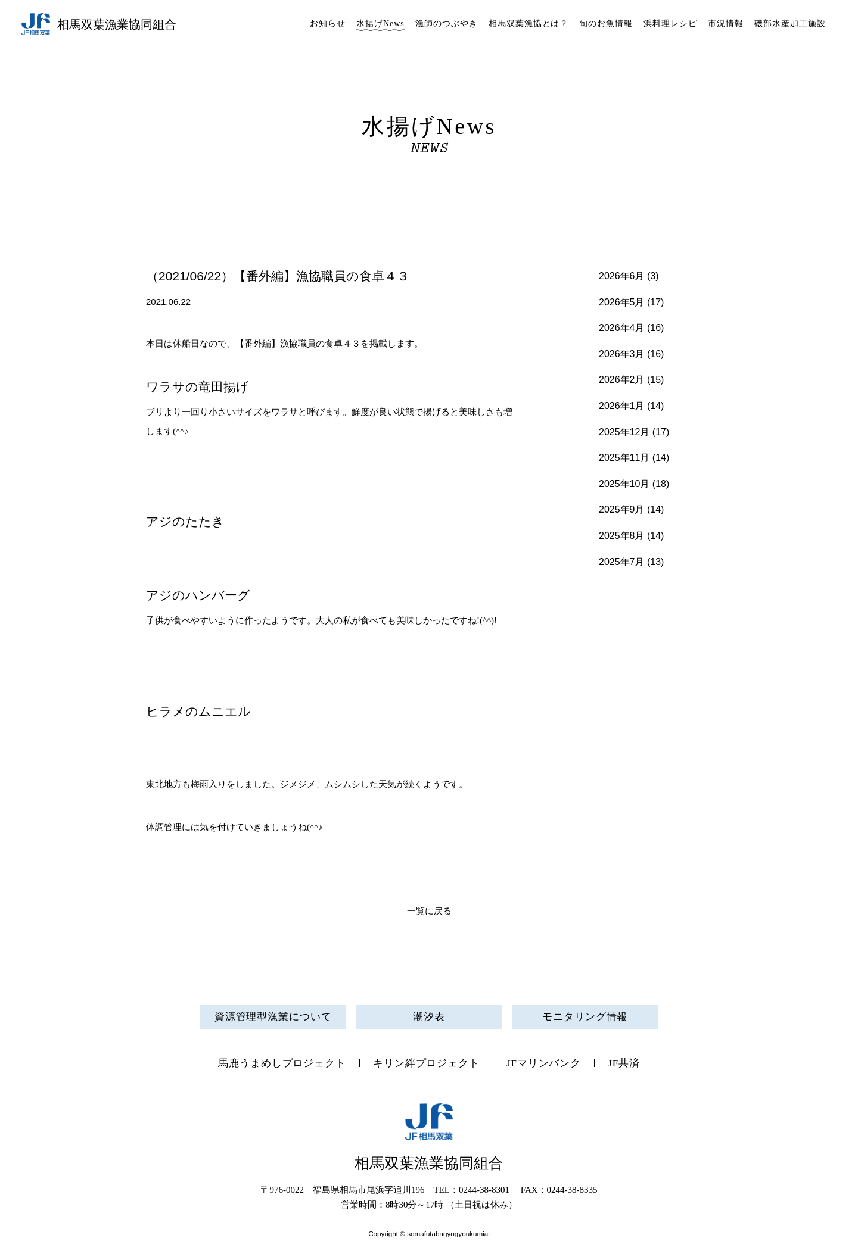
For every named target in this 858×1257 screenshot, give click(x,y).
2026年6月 (622, 276)
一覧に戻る (429, 911)
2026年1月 (622, 406)
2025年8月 (622, 536)
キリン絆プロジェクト (426, 1063)
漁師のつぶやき (446, 23)
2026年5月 (622, 302)
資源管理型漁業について (273, 1016)
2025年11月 (624, 458)
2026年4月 (622, 328)
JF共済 (624, 1063)
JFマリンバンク (543, 1063)
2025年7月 (622, 562)
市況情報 (726, 23)
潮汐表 (429, 1016)
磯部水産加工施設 (790, 23)
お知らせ (328, 23)
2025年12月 (624, 432)
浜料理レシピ (670, 23)
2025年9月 (622, 509)
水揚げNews (380, 23)
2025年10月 (624, 484)
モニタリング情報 (584, 1016)
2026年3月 (622, 354)
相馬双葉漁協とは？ (529, 23)
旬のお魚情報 (606, 23)
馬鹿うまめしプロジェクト (282, 1063)
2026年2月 (622, 380)
